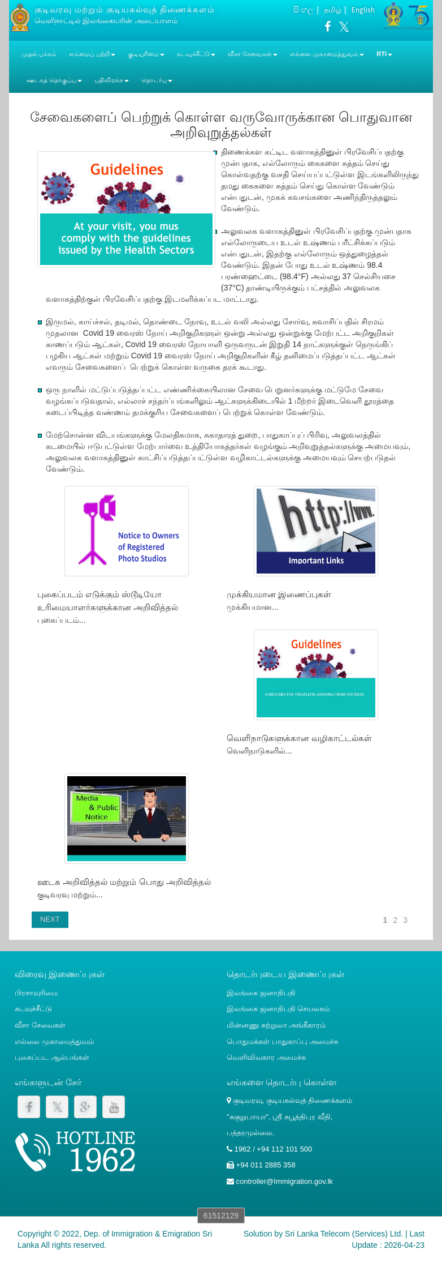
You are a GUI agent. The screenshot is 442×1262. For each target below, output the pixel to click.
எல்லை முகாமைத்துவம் (54, 1041)
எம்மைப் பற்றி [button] (92, 53)
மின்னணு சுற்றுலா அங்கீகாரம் (276, 1025)
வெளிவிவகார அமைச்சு (266, 1057)
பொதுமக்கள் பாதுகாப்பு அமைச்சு (282, 1041)
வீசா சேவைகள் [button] (253, 53)
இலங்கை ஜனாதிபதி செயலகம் (278, 1008)
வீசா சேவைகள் (40, 1025)
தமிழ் (332, 10)
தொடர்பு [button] (156, 79)
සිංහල (303, 9)
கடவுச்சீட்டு (33, 1008)
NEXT (50, 919)
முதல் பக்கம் (39, 53)
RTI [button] (384, 53)
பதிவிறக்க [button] (111, 79)
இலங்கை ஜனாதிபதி (261, 993)
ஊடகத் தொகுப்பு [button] (54, 79)
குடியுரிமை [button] (146, 53)
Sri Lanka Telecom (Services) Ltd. (344, 1233)
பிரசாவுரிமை (36, 993)
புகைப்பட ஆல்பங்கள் (52, 1057)
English (363, 10)
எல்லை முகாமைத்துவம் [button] (327, 53)
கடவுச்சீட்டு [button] (196, 53)
